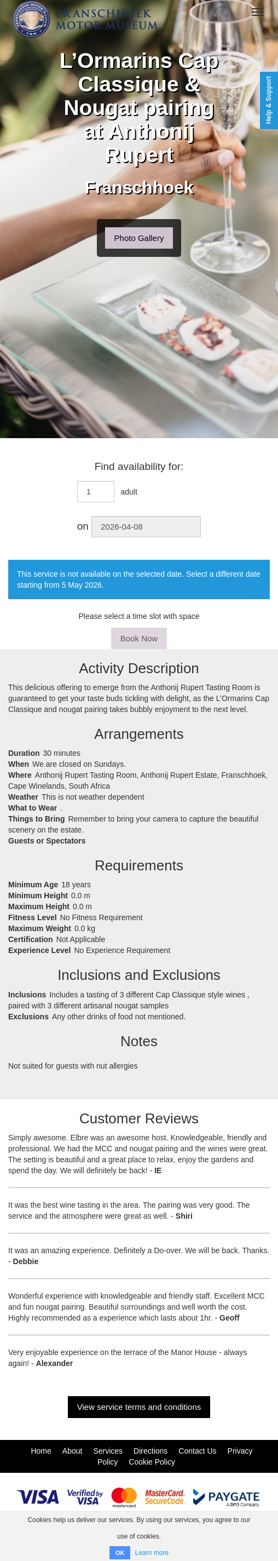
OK (120, 1552)
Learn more (152, 1553)
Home (41, 1451)
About (72, 1451)
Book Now (139, 638)
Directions (150, 1451)
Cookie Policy (152, 1461)
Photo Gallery (139, 238)
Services (108, 1451)
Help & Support (269, 100)
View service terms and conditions (139, 1406)
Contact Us (197, 1451)
